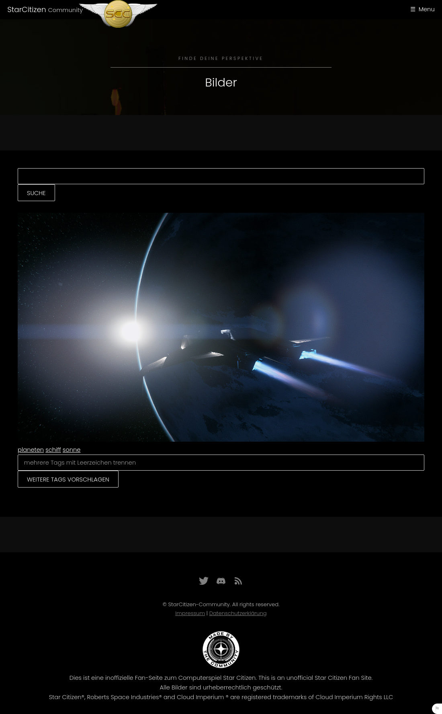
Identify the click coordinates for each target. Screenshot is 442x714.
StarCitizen (45, 9)
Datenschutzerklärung (238, 613)
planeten (31, 450)
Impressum (190, 613)
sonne (72, 450)
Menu (427, 9)
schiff (53, 450)
